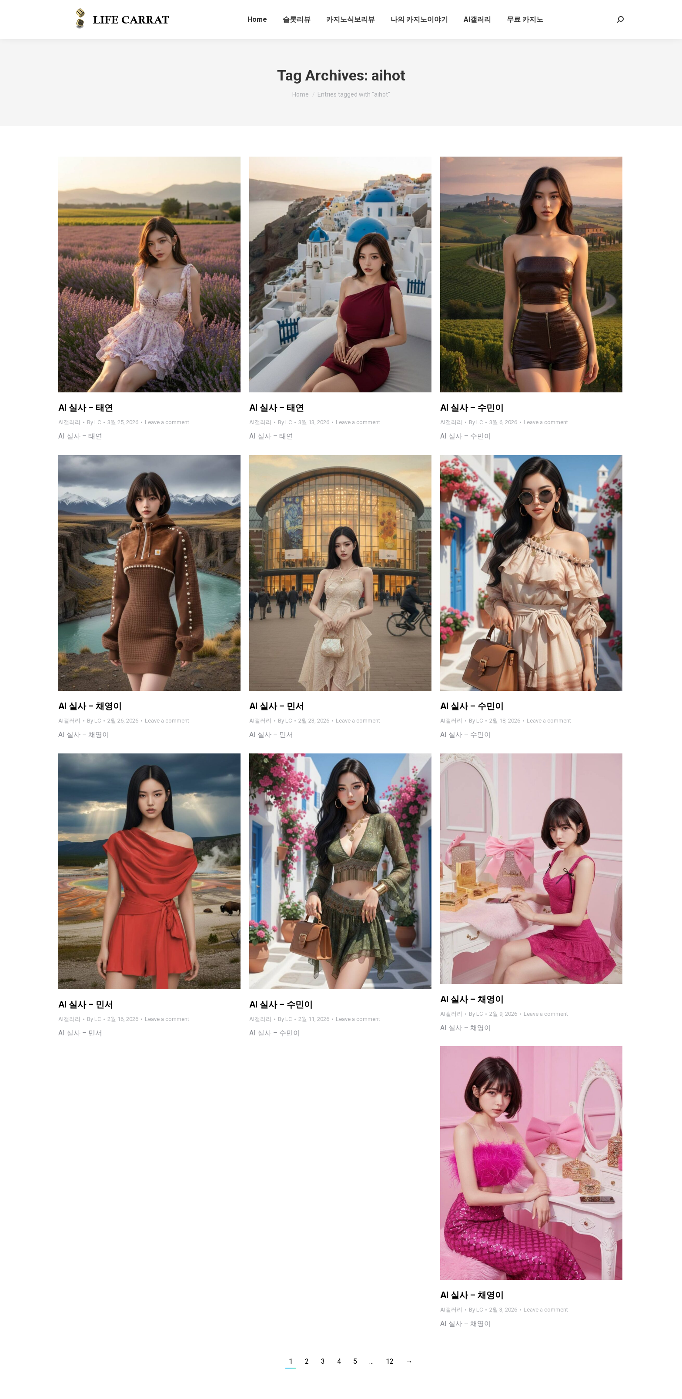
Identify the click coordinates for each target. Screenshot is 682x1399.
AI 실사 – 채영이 (90, 706)
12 (390, 1361)
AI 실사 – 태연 (85, 407)
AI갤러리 (69, 422)
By (94, 422)
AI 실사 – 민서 (276, 706)
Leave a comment (167, 422)
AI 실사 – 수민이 (472, 407)
